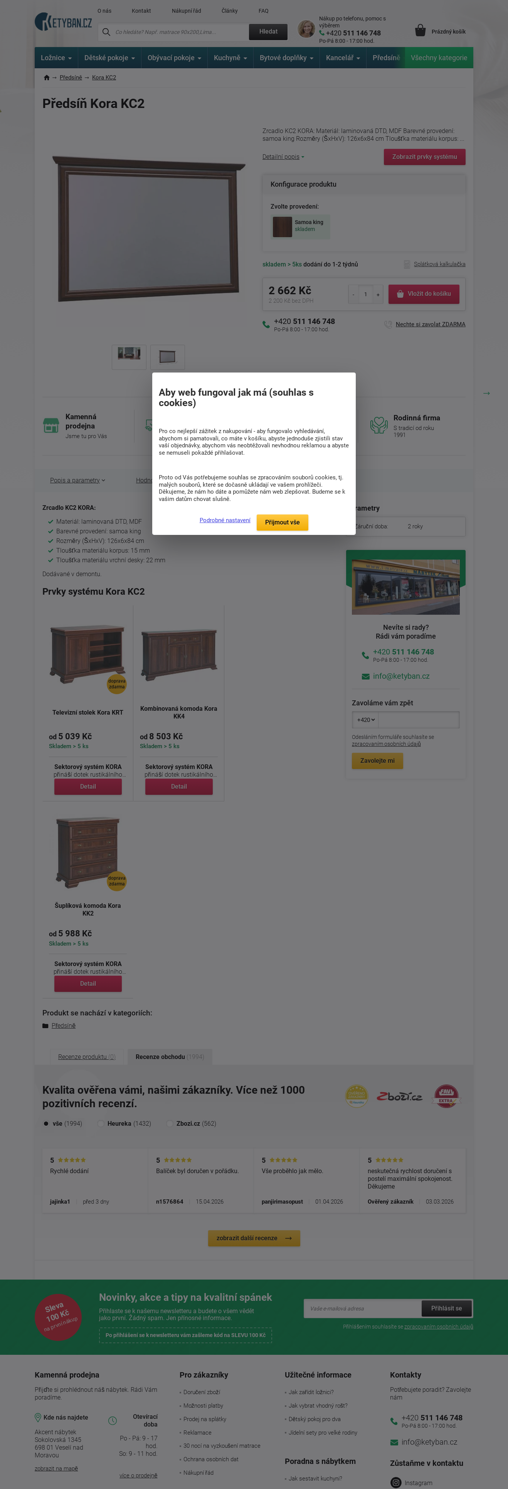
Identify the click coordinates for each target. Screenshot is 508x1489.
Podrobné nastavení (225, 520)
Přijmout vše (282, 522)
